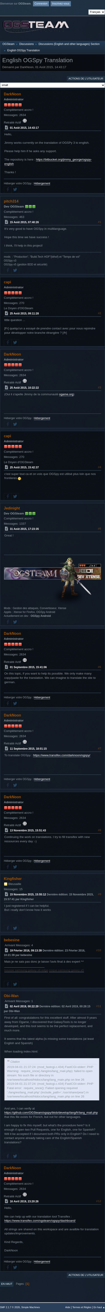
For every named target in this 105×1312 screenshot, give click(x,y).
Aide (67, 1307)
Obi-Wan (11, 996)
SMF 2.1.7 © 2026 (10, 1307)
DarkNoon (12, 94)
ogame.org (66, 394)
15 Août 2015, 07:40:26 (24, 222)
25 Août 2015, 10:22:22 (24, 387)
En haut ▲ (99, 1307)
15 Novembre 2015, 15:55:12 (28, 894)
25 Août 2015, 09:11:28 (24, 313)
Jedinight (12, 508)
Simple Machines (30, 1307)
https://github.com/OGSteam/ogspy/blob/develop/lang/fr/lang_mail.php (51, 1112)
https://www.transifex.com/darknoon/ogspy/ (61, 755)
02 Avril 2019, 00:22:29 (24, 1006)
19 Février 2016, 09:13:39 (26, 950)
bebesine (11, 940)
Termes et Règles (81, 1307)
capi (7, 282)
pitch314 (11, 201)
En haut (6, 1283)
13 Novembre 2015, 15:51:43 (28, 830)
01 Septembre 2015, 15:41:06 (28, 667)
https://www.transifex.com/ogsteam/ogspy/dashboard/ (40, 1220)
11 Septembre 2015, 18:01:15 (28, 748)
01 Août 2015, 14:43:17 (24, 127)
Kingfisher (13, 879)
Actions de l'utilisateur (85, 78)
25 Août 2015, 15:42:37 (24, 467)
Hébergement (42, 183)
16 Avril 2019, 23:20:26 (24, 1201)
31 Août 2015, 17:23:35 (24, 529)
